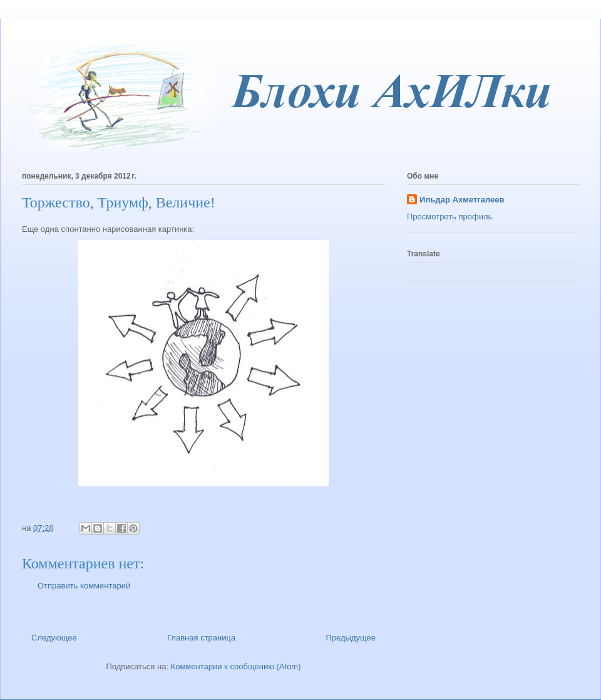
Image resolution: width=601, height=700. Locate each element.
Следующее (54, 637)
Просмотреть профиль (449, 216)
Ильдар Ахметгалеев (461, 199)
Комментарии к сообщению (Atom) (236, 666)
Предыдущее (351, 637)
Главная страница (201, 637)
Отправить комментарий (84, 585)
